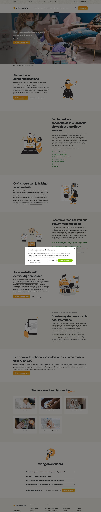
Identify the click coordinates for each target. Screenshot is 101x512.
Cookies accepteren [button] (65, 260)
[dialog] (50, 256)
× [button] (74, 248)
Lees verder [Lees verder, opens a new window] (63, 256)
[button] (51, 262)
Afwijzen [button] (52, 260)
